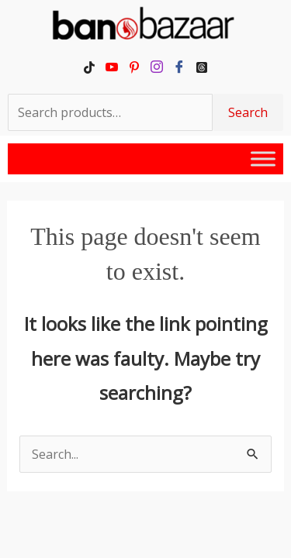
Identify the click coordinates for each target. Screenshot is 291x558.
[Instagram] (157, 66)
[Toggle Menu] (263, 158)
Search (248, 112)
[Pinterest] (134, 66)
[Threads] (202, 66)
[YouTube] (112, 66)
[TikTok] (89, 66)
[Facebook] (179, 66)
